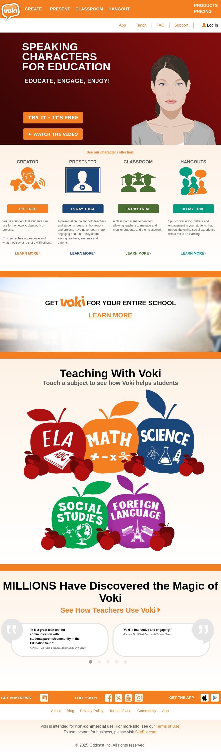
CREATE (33, 9)
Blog (70, 711)
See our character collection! (110, 152)
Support (181, 25)
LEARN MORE (27, 253)
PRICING (203, 11)
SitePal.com (145, 732)
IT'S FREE (27, 209)
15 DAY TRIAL (82, 209)
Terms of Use (120, 711)
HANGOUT (119, 9)
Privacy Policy (91, 711)
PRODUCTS (206, 5)
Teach (141, 25)
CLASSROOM (89, 9)
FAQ (161, 25)
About (56, 711)
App (122, 25)
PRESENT (60, 9)
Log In (210, 25)
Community (146, 711)
